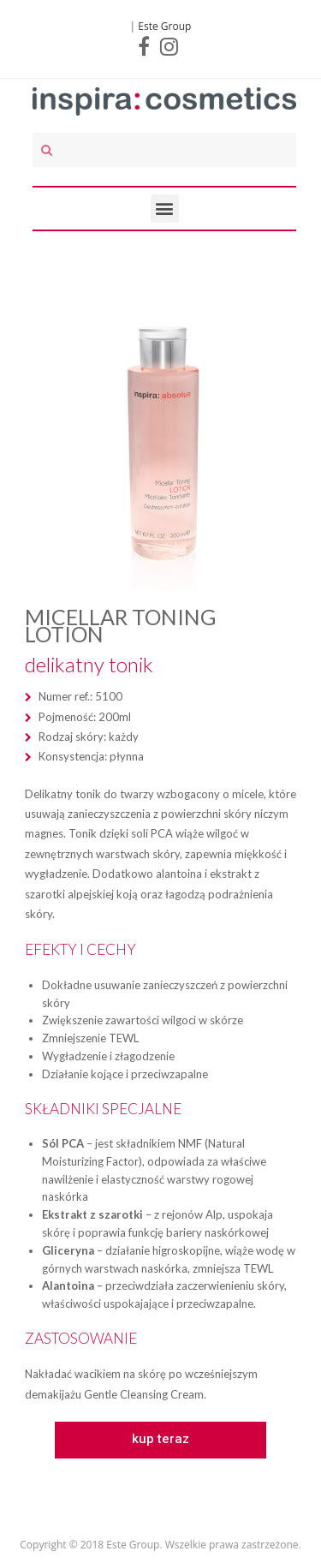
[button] (161, 1440)
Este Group (164, 26)
